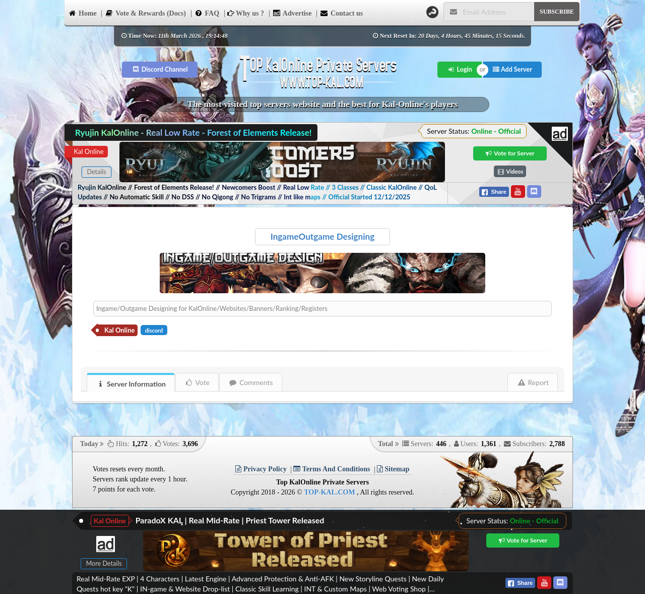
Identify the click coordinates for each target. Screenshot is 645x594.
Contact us (341, 12)
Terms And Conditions (331, 469)
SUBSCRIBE (557, 11)
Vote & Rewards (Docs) (145, 12)
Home (82, 12)
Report (533, 382)
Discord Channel (160, 69)
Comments (251, 382)
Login (459, 69)
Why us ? (245, 13)
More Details (104, 563)
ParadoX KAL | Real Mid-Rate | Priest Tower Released (230, 520)
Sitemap (393, 469)
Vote (197, 382)
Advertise (292, 12)
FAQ (207, 12)
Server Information (131, 384)
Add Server (512, 69)
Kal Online (88, 151)
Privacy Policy (260, 469)
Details (96, 172)
